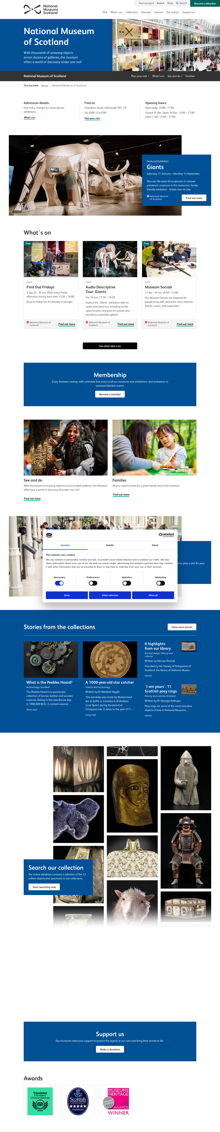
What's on (116, 12)
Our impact (172, 12)
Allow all (153, 595)
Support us (188, 12)
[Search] (181, 3)
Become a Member (205, 3)
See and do (175, 76)
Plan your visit (140, 76)
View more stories (182, 627)
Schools (158, 12)
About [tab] (155, 545)
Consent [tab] (65, 545)
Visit (104, 12)
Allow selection (110, 595)
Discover (146, 12)
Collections (132, 12)
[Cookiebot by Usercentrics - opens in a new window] (161, 535)
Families (190, 76)
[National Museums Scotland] (41, 9)
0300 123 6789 (97, 112)
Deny (67, 595)
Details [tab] (110, 545)
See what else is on (110, 346)
